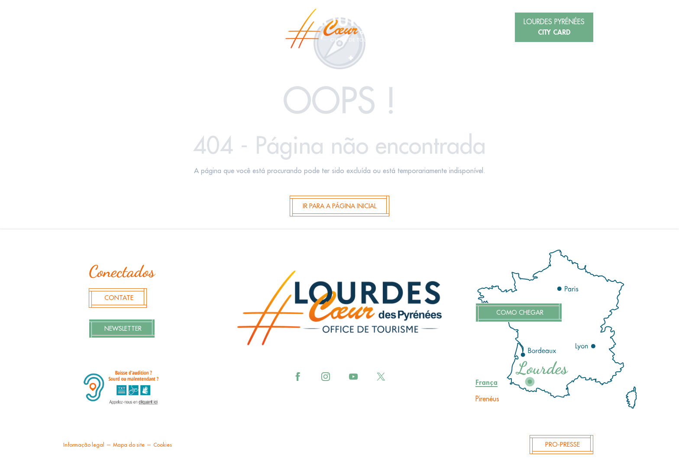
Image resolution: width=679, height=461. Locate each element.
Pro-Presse (562, 445)
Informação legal (83, 445)
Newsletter (123, 329)
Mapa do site (129, 445)
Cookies (162, 445)
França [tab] (486, 382)
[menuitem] (339, 28)
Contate (118, 298)
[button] (141, 28)
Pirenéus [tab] (487, 399)
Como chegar (519, 312)
